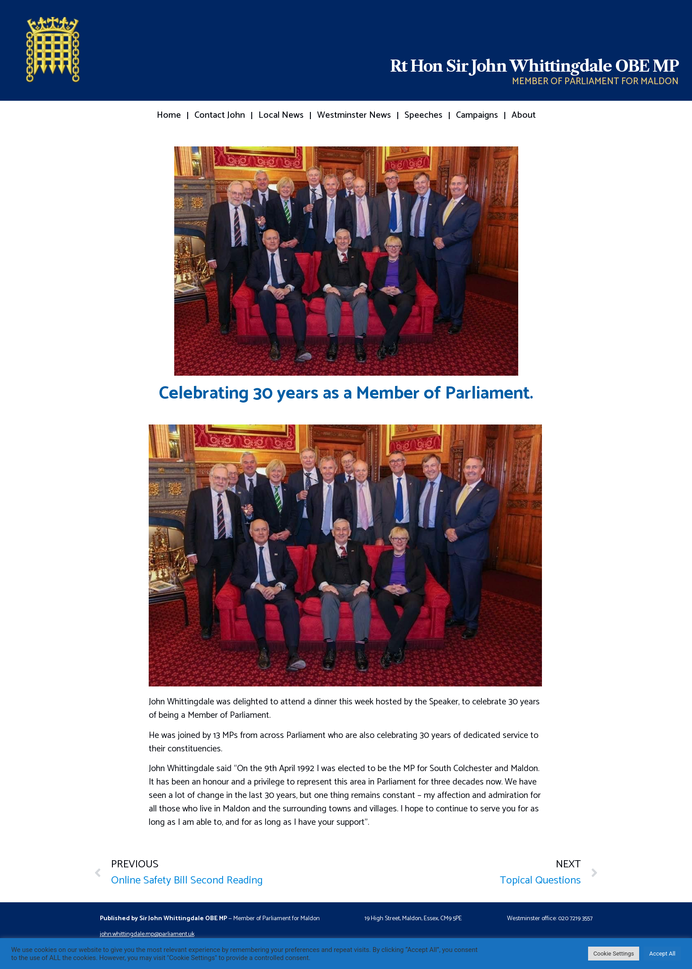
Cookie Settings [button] (613, 953)
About (523, 115)
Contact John (219, 115)
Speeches (423, 115)
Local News (281, 115)
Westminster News (354, 115)
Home (169, 115)
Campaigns (477, 115)
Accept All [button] (662, 953)
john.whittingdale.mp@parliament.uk (147, 934)
